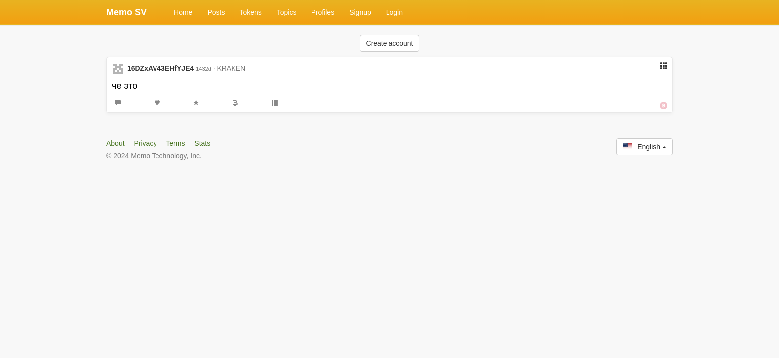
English (644, 147)
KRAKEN (231, 68)
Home (183, 12)
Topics (287, 12)
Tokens (250, 12)
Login (394, 12)
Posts (216, 12)
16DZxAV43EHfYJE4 (160, 68)
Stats (202, 143)
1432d (203, 69)
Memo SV (126, 12)
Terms (175, 143)
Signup (360, 12)
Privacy (145, 143)
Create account (389, 43)
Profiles (322, 12)
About (115, 143)
